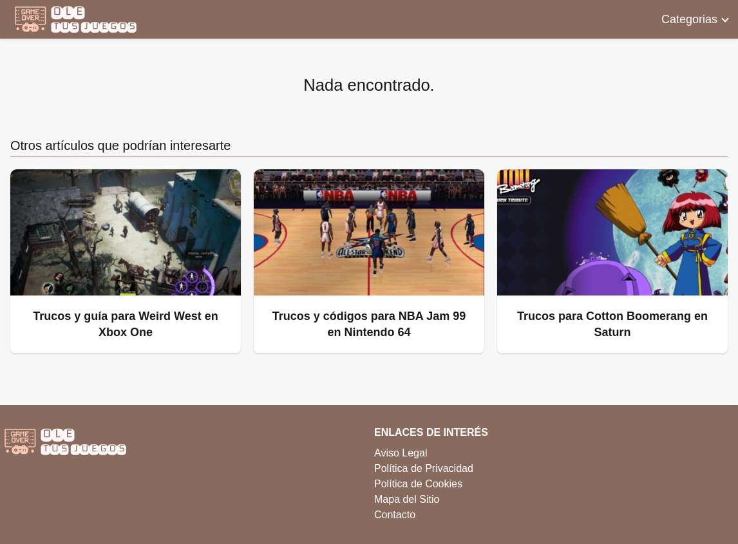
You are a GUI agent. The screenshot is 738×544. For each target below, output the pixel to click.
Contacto (394, 514)
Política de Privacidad (423, 468)
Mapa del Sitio (406, 499)
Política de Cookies (418, 483)
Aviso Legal (400, 452)
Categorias (689, 19)
